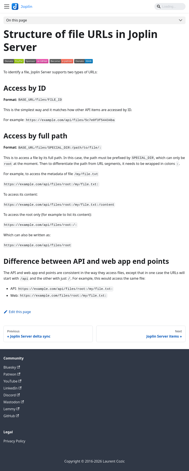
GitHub (11, 416)
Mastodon (13, 402)
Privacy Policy (14, 441)
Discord (11, 395)
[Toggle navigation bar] (6, 6)
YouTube (12, 381)
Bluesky (11, 367)
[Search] (170, 6)
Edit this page (17, 311)
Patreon (11, 374)
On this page (16, 20)
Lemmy (11, 409)
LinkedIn (12, 388)
